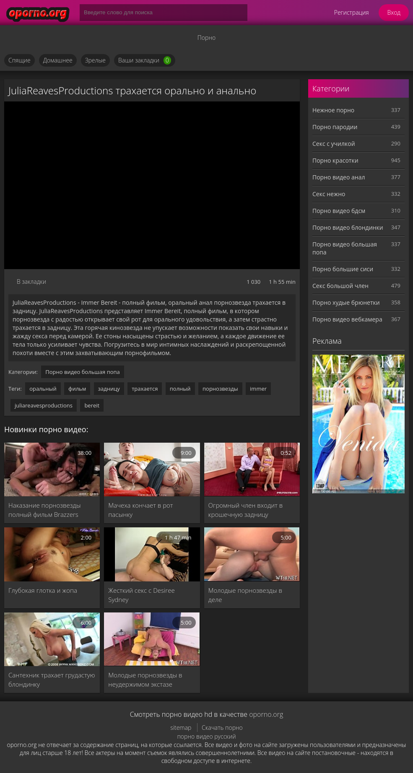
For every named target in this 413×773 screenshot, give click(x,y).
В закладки (31, 281)
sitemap (180, 727)
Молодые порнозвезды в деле (245, 595)
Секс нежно (328, 194)
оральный (43, 388)
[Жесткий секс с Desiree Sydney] (152, 554)
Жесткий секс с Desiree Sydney (141, 595)
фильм (77, 388)
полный (180, 388)
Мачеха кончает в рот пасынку (140, 510)
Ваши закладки (144, 60)
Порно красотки (335, 160)
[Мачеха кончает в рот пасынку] (152, 469)
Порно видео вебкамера (347, 319)
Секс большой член (340, 286)
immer (258, 388)
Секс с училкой (333, 144)
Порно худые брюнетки (346, 302)
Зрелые (95, 60)
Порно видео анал (338, 177)
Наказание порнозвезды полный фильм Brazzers (44, 510)
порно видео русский (206, 736)
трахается (145, 388)
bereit (91, 405)
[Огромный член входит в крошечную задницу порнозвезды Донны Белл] (252, 469)
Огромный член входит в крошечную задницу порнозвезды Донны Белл (246, 510)
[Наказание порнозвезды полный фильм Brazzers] (52, 469)
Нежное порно (333, 110)
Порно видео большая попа (82, 372)
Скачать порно (222, 727)
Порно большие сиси (342, 269)
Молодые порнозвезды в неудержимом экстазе (145, 679)
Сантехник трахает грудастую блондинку (51, 679)
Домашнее (58, 60)
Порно (206, 38)
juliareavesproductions (44, 405)
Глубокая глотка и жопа (42, 590)
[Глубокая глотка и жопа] (52, 554)
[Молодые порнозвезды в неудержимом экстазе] (152, 639)
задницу (109, 388)
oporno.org (266, 714)
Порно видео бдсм (338, 211)
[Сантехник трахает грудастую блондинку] (52, 639)
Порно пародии (334, 127)
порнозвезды (220, 388)
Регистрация (351, 12)
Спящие (19, 60)
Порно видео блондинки (347, 227)
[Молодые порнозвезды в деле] (252, 554)
